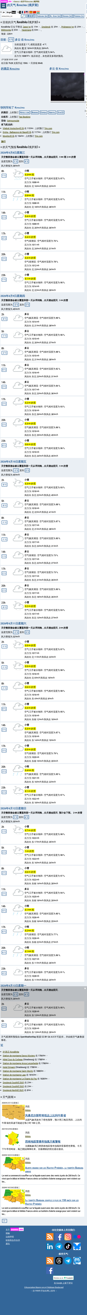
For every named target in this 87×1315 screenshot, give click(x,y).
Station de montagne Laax (14, 1074)
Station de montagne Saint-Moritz (18, 1071)
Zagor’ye (27, 26)
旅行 (3, 141)
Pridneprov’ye (67, 26)
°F (20, 12)
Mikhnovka (6, 29)
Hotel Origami (9, 1067)
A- (1, 12)
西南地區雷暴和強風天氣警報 (42, 1141)
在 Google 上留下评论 (63, 1283)
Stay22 (61, 112)
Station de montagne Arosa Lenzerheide (20, 1063)
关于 (15, 1229)
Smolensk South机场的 (13, 1082)
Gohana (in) (67, 16)
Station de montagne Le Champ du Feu (20, 1078)
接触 (8, 1233)
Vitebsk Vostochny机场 (13, 128)
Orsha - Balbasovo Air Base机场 (17, 132)
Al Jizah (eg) (55, 16)
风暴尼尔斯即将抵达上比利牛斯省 (45, 1115)
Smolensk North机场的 (13, 1090)
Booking (35, 112)
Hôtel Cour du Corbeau (13, 1059)
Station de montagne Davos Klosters (19, 1055)
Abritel (52, 112)
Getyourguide (13, 120)
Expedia (44, 112)
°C (18, 12)
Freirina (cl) (79, 16)
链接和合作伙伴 (13, 1240)
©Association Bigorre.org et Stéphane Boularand (43, 1287)
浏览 (3, 5)
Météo (28, 1110)
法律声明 (10, 1236)
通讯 (8, 1243)
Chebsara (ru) (42, 16)
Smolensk (46, 26)
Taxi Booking (24, 116)
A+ (4, 12)
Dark (14, 12)
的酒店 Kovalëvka (10, 68)
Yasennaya (26, 29)
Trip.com (48, 128)
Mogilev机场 (8, 136)
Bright (9, 12)
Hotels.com (24, 112)
